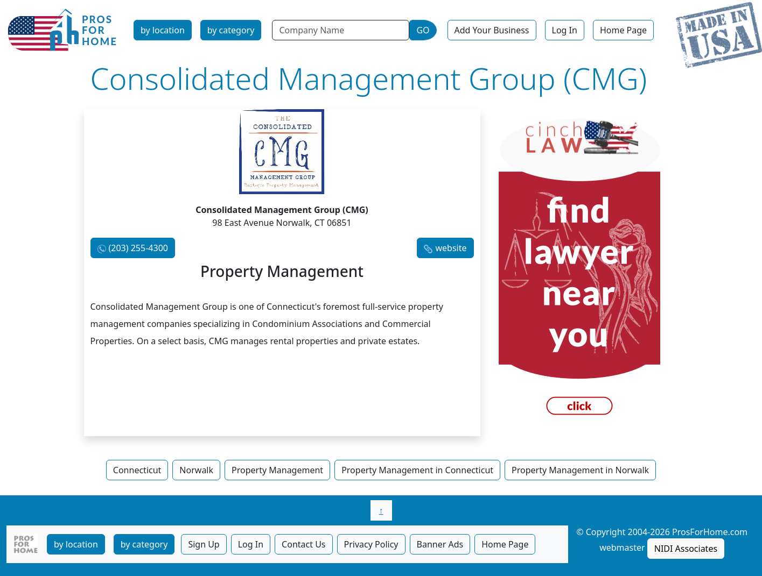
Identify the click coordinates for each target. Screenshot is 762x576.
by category (231, 30)
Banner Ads (440, 544)
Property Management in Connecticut (417, 470)
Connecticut (137, 470)
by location (163, 30)
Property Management (277, 470)
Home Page (623, 30)
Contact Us (303, 544)
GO (422, 30)
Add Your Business (492, 30)
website (450, 248)
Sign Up (203, 544)
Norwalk (196, 470)
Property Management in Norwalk (580, 470)
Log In (564, 30)
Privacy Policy (371, 544)
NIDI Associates (685, 548)
